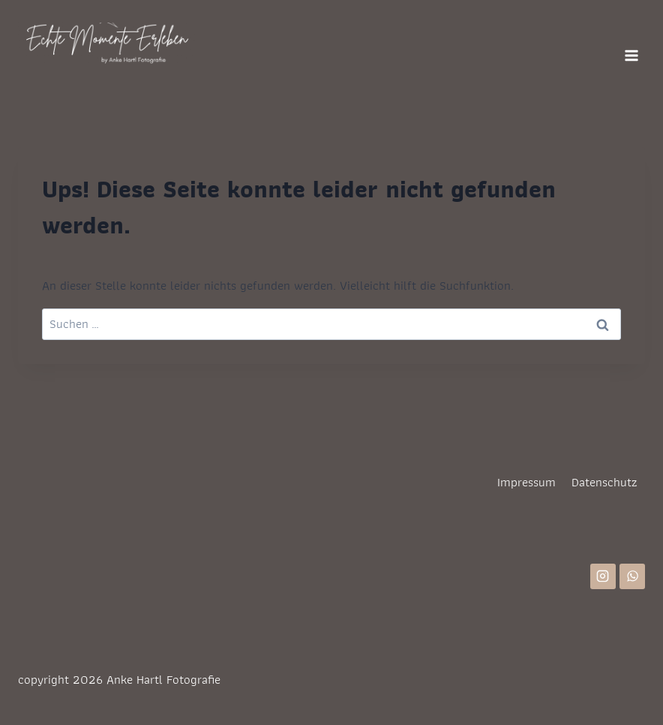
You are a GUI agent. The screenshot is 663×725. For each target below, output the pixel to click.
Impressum (526, 481)
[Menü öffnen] (631, 55)
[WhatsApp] (632, 576)
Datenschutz (605, 481)
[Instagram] (603, 576)
